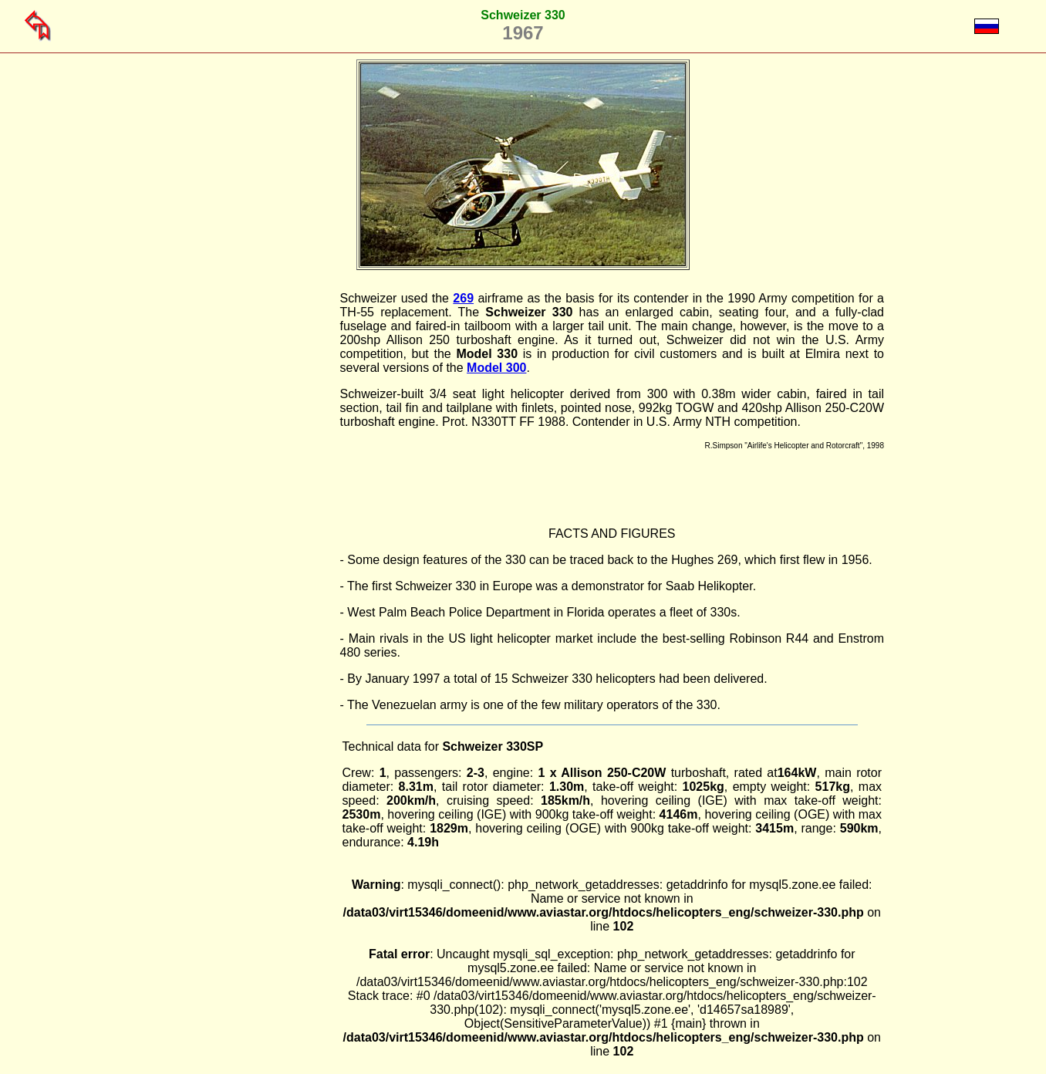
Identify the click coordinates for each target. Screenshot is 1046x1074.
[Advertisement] (261, 523)
